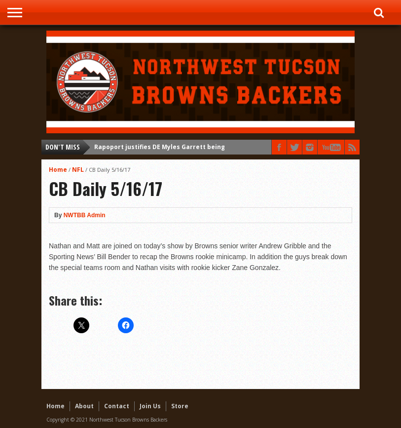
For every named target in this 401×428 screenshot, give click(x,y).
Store (179, 406)
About (84, 406)
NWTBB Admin (85, 215)
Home (58, 169)
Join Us (150, 406)
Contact (116, 406)
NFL (78, 169)
